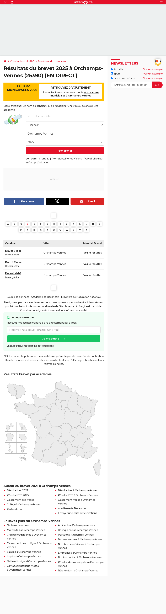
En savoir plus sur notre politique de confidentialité (30, 346)
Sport (115, 73)
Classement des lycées (20, 499)
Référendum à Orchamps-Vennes (78, 570)
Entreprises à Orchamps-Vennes (77, 552)
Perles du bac (15, 509)
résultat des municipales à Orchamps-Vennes (74, 94)
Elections (22, 88)
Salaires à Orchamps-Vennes (24, 551)
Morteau (44, 158)
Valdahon (44, 162)
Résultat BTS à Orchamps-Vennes (78, 495)
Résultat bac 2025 (17, 490)
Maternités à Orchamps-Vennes (26, 530)
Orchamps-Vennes (18, 525)
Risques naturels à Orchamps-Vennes (80, 539)
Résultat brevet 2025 (22, 61)
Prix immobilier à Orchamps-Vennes (80, 557)
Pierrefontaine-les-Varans (67, 158)
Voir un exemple (153, 69)
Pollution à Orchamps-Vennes (76, 534)
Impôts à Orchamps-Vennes (24, 556)
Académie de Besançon (52, 61)
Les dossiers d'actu (123, 78)
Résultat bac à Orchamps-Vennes (78, 490)
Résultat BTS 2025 (18, 495)
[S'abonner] (137, 85)
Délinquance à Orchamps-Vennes (78, 530)
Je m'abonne (50, 338)
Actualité (117, 69)
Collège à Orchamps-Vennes (24, 504)
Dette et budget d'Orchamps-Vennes (29, 561)
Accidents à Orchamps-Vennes (76, 525)
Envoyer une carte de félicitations (77, 513)
